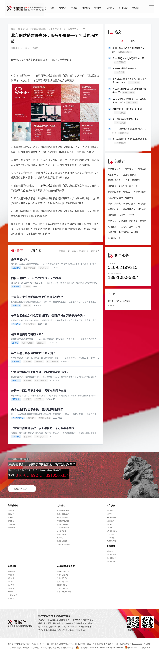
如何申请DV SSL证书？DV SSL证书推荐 (36, 278)
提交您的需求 (20, 488)
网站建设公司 (114, 169)
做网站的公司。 (20, 259)
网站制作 (122, 186)
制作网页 (142, 209)
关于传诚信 (120, 11)
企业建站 (71, 251)
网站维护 (39, 399)
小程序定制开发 (62, 575)
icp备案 (10, 592)
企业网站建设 (93, 251)
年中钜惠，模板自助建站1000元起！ (33, 353)
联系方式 (11, 517)
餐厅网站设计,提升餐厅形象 (125, 121)
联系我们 (133, 11)
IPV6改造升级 (111, 541)
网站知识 (127, 192)
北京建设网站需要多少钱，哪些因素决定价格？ (40, 372)
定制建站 (61, 505)
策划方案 (11, 585)
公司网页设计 (129, 169)
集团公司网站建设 (63, 514)
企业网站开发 (114, 238)
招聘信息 (11, 514)
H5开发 (126, 180)
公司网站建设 (40, 380)
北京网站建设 (29, 268)
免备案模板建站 (112, 531)
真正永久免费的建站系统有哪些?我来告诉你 (129, 90)
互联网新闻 (134, 226)
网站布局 (142, 169)
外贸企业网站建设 (63, 524)
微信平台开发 (129, 203)
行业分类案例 (111, 554)
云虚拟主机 (110, 521)
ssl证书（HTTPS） (127, 215)
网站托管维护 (111, 517)
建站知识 (11, 578)
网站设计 (136, 180)
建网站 (15, 343)
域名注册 (110, 510)
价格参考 (11, 521)
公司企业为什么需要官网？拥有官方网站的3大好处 (129, 80)
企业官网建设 (61, 531)
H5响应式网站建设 (63, 544)
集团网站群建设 (62, 541)
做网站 (143, 221)
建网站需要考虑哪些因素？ (27, 334)
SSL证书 (109, 514)
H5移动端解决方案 (66, 566)
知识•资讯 (22, 29)
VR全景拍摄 (111, 538)
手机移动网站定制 (63, 571)
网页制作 (129, 197)
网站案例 (111, 546)
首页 (49, 11)
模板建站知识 (12, 595)
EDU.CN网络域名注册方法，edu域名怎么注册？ (129, 101)
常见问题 (11, 598)
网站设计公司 (129, 209)
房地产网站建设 (62, 517)
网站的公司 (43, 268)
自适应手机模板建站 (64, 592)
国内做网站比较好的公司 (124, 70)
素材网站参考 (111, 561)
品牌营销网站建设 (63, 510)
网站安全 (112, 221)
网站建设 (59, 11)
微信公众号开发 (62, 578)
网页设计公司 (114, 174)
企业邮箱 (122, 221)
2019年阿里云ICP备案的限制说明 (128, 111)
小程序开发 (123, 232)
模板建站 (27, 361)
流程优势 (95, 11)
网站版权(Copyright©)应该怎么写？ (129, 60)
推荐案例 (110, 551)
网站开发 (112, 226)
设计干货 (11, 588)
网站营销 (11, 575)
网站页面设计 (114, 209)
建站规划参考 (111, 558)
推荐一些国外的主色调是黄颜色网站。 (128, 50)
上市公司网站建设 (63, 527)
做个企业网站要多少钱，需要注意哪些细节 (37, 409)
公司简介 (11, 510)
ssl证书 (27, 286)
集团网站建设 (44, 418)
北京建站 (81, 251)
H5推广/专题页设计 (63, 588)
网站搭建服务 (50, 185)
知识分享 (12, 566)
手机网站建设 (61, 534)
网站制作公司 (114, 180)
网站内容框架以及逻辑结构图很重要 (129, 141)
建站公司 (16, 380)
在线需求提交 (12, 524)
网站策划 (122, 226)
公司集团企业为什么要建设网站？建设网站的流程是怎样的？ (48, 315)
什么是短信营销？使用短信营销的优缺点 (129, 131)
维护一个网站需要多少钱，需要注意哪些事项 (38, 390)
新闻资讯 (107, 11)
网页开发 (133, 186)
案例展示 (83, 11)
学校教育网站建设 (63, 521)
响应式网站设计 (115, 197)
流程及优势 (11, 527)
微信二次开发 (114, 203)
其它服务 (71, 11)
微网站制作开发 (62, 582)
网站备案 (133, 221)
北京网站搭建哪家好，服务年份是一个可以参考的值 (53, 29)
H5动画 (134, 232)
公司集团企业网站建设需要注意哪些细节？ (37, 296)
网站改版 (112, 215)
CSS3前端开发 (62, 585)
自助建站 (39, 361)
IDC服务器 (110, 534)
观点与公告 (11, 571)
